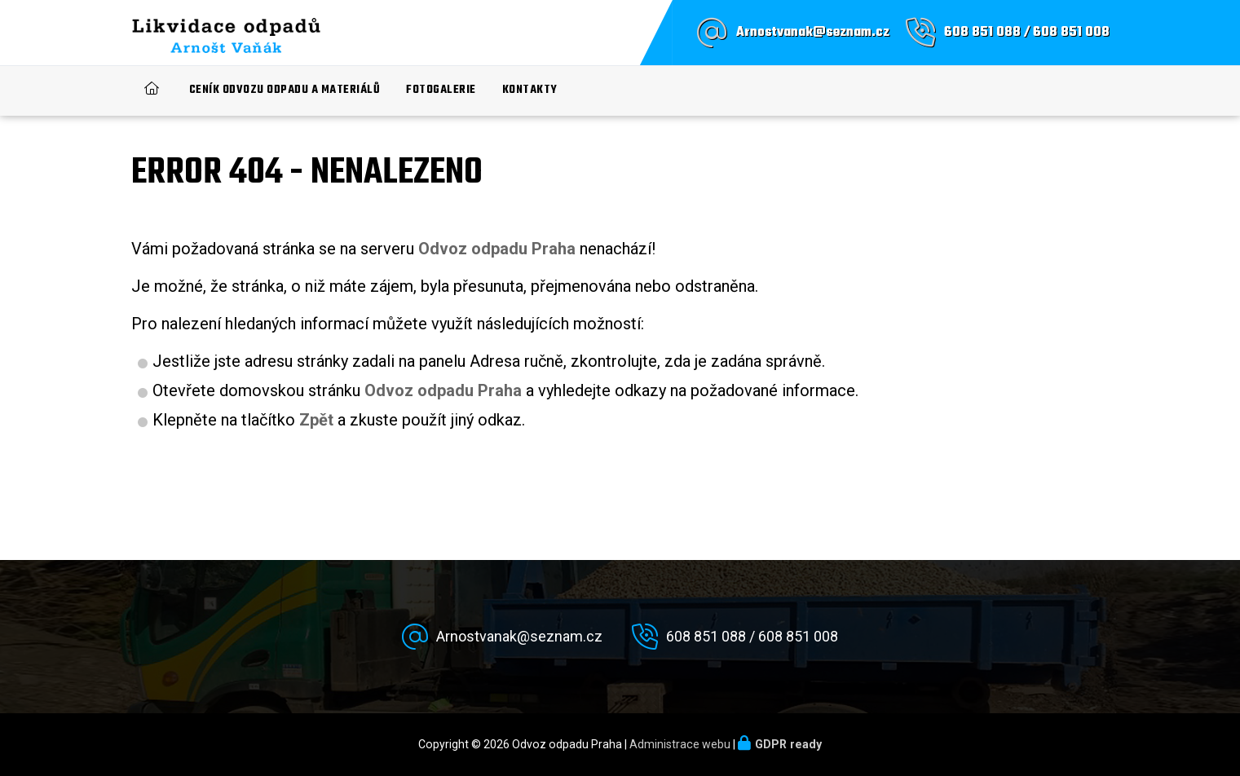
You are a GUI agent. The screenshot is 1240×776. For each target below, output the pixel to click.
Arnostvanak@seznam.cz (812, 32)
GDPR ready (788, 744)
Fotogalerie (441, 90)
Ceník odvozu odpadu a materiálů (285, 90)
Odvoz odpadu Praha (443, 390)
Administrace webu (679, 744)
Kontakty (530, 90)
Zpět (316, 420)
